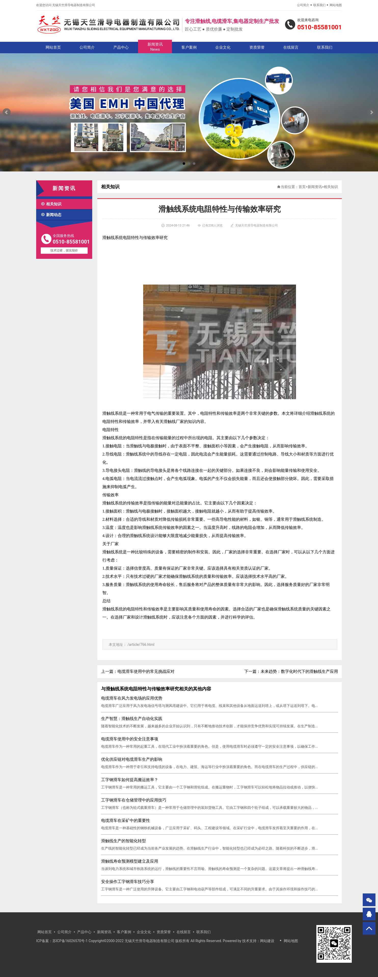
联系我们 (319, 5)
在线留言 (291, 47)
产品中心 (121, 47)
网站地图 (336, 5)
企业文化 (223, 47)
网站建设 (267, 941)
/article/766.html (140, 645)
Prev (7, 112)
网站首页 (53, 47)
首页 (302, 187)
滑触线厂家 (174, 421)
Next (371, 112)
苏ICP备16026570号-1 (70, 941)
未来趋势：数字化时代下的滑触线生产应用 (299, 671)
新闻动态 (51, 215)
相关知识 (51, 204)
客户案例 (189, 47)
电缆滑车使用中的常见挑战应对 (145, 671)
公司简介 (303, 5)
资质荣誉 (257, 47)
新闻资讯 (155, 47)
